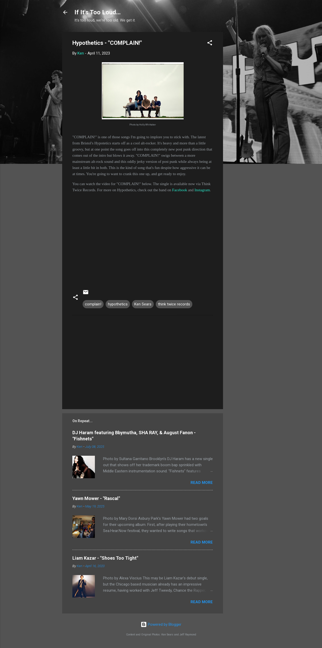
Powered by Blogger (161, 624)
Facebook (179, 190)
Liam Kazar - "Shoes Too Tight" (105, 558)
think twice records (174, 304)
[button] (210, 44)
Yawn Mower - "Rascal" (96, 498)
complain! (93, 304)
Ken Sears (142, 304)
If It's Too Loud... (97, 12)
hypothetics (118, 304)
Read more (202, 482)
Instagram (202, 190)
